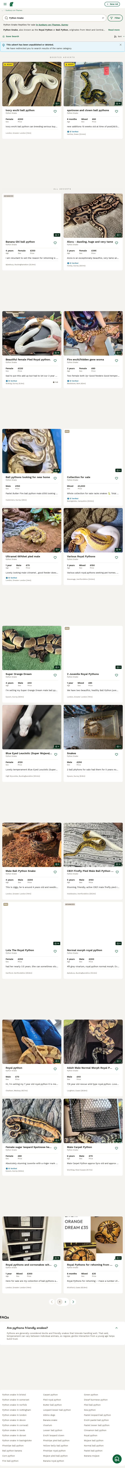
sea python (90, 1410)
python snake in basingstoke (17, 1440)
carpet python (50, 1394)
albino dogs (49, 1415)
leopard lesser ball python (57, 1410)
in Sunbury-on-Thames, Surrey (52, 24)
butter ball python (52, 1405)
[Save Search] (117, 1458)
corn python (8, 1456)
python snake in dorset (14, 1435)
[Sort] (119, 36)
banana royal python (53, 1461)
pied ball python (92, 1405)
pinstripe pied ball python (56, 1440)
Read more (114, 30)
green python (91, 1394)
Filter (115, 18)
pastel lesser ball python (96, 1425)
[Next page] (73, 1179)
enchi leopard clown (53, 1435)
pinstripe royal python (54, 1450)
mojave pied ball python (55, 1456)
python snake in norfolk (14, 1405)
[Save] (55, 111)
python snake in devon (14, 1420)
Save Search (11, 36)
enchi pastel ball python (96, 1420)
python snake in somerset (15, 1399)
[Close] (121, 45)
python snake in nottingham (16, 1410)
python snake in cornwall (15, 1425)
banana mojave (91, 1456)
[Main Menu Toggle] (5, 4)
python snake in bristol (14, 1394)
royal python (90, 1435)
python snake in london (14, 1415)
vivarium (47, 1425)
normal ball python (94, 1445)
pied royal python (52, 1399)
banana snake (50, 1420)
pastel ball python (93, 1450)
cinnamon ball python (95, 1430)
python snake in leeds (13, 1430)
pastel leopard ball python (97, 1415)
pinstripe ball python (12, 1445)
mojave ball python (93, 1440)
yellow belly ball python (55, 1445)
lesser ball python (52, 1430)
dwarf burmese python (96, 1399)
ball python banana (12, 1450)
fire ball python (10, 1461)
